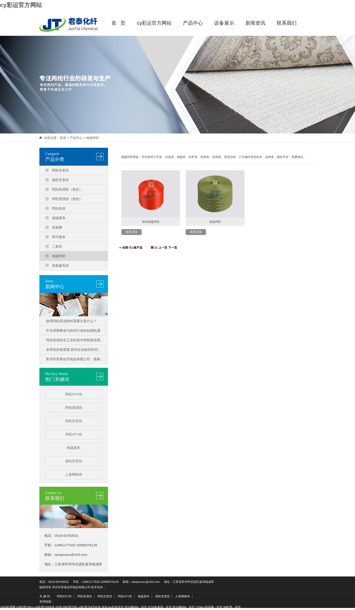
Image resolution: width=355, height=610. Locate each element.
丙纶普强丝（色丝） (67, 199)
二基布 (57, 246)
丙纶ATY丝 (73, 434)
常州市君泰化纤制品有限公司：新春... (74, 359)
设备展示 (224, 23)
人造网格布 (73, 474)
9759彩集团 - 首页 (160, 607)
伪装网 (57, 227)
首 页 (118, 23)
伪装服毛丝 (60, 265)
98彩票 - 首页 (232, 607)
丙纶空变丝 (60, 170)
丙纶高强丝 (73, 407)
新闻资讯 (255, 23)
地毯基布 (58, 218)
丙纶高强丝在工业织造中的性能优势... (74, 340)
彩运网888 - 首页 (136, 607)
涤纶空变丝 (60, 180)
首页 (63, 138)
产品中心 (193, 23)
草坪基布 (58, 237)
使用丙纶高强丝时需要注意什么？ (71, 321)
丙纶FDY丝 (73, 394)
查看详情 (131, 232)
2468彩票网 (7, 607)
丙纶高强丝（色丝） (67, 189)
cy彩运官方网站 (21, 5)
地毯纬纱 (92, 138)
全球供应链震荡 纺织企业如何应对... (73, 349)
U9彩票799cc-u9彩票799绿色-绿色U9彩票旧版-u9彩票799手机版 (58, 607)
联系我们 (287, 23)
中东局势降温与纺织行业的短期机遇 (73, 330)
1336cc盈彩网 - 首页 (209, 607)
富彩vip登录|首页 (113, 607)
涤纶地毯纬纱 (151, 221)
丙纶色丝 (58, 208)
